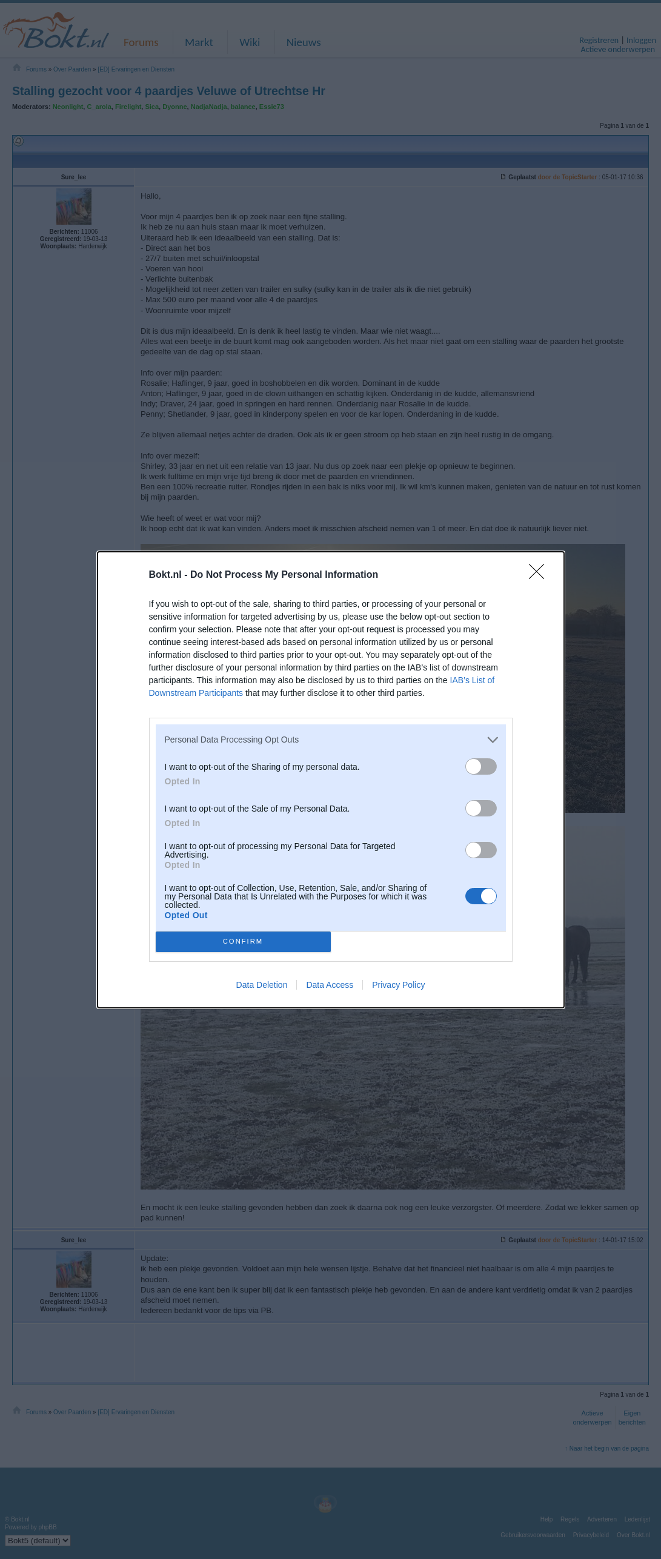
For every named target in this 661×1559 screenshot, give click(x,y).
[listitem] (331, 739)
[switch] (481, 766)
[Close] (540, 575)
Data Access (329, 985)
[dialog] (331, 780)
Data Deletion (262, 985)
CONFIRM (243, 940)
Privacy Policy (398, 985)
